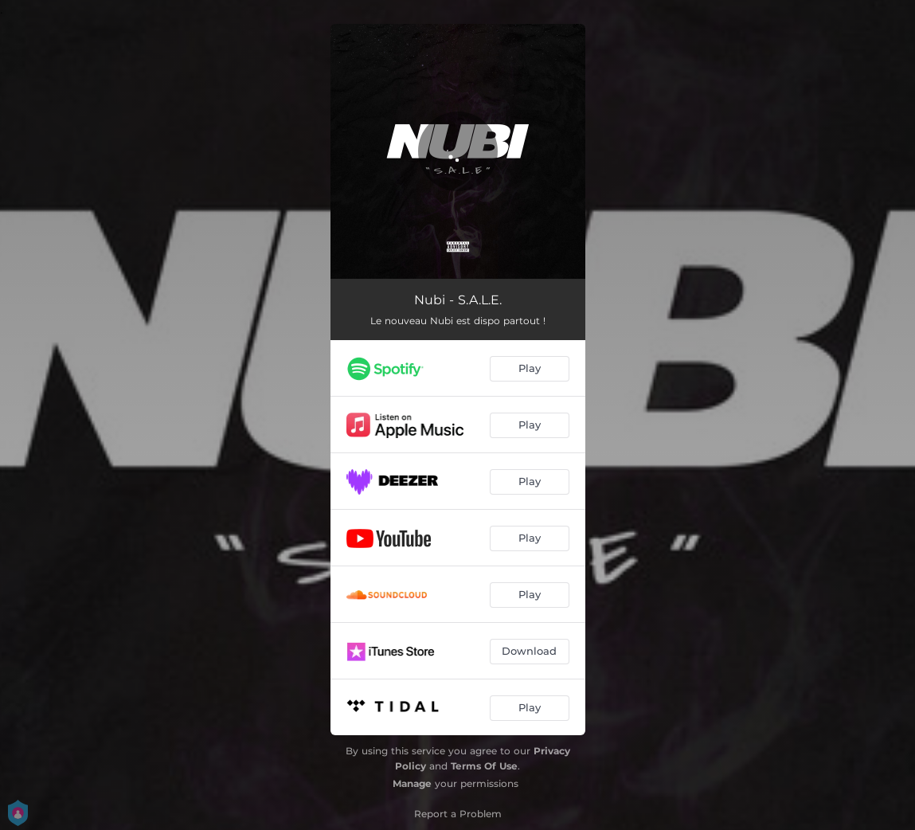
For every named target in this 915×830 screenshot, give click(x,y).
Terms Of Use (484, 766)
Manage (412, 783)
